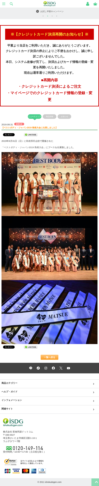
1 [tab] (43, 16)
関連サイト (7, 408)
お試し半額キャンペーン (52, 11)
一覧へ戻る (49, 357)
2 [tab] (47, 16)
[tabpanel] (49, 11)
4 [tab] (56, 16)
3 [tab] (52, 16)
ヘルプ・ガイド (9, 391)
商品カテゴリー (9, 383)
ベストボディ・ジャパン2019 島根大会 (24, 147)
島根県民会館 (33, 141)
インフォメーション (12, 400)
